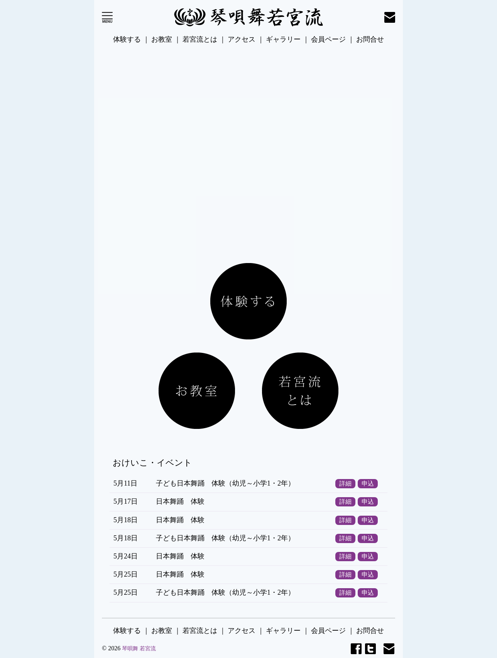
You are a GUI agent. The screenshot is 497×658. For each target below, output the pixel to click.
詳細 (345, 483)
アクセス (241, 39)
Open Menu (107, 17)
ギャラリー (283, 39)
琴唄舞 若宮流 (139, 648)
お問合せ (370, 39)
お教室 (161, 39)
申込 (368, 483)
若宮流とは (200, 39)
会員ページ (328, 39)
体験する (127, 39)
